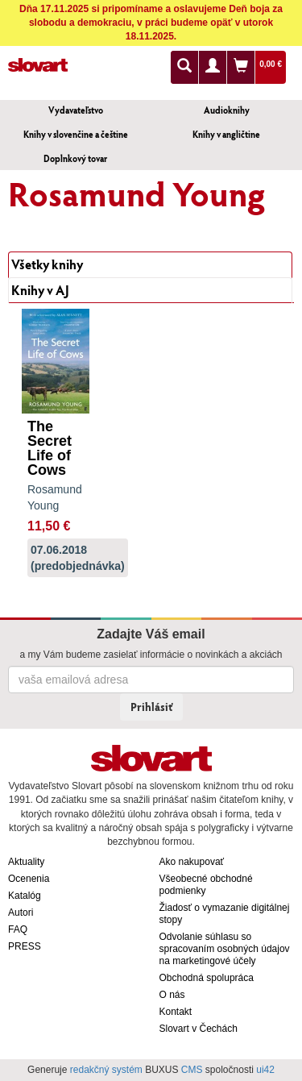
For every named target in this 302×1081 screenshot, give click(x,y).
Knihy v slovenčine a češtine (75, 134)
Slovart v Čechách (198, 1028)
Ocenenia (28, 878)
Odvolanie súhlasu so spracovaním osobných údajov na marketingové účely (224, 949)
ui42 (265, 1069)
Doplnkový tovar (75, 158)
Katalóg (24, 895)
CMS (192, 1069)
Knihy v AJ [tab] (40, 289)
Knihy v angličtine (226, 134)
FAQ (17, 929)
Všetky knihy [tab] (47, 264)
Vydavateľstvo (75, 110)
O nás (172, 994)
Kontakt (175, 1011)
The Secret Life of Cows (49, 448)
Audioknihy (227, 110)
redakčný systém (106, 1069)
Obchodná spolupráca (206, 977)
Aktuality (26, 861)
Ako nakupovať (192, 861)
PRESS (24, 946)
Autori (20, 912)
